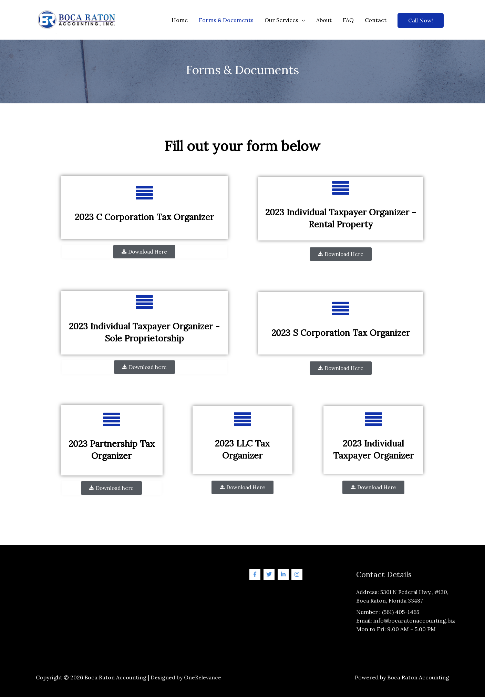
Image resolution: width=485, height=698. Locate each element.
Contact (375, 20)
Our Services (281, 20)
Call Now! (420, 20)
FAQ (348, 20)
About (324, 20)
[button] (144, 252)
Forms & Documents (226, 20)
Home (180, 20)
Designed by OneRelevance (186, 677)
